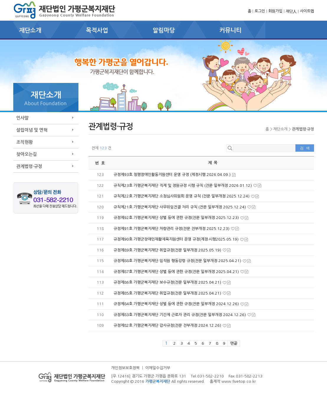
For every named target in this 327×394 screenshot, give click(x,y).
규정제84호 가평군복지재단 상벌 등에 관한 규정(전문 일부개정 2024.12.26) (177, 304)
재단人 (291, 11)
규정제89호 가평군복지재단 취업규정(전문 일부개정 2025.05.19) (168, 250)
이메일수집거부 (157, 368)
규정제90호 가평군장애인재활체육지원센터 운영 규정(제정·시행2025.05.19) (177, 239)
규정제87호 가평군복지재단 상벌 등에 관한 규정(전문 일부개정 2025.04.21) (177, 272)
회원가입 (275, 11)
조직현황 (24, 142)
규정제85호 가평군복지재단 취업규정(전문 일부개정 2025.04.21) (168, 293)
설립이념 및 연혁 (31, 130)
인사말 (22, 118)
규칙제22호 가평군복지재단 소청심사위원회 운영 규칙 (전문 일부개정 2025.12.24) (182, 196)
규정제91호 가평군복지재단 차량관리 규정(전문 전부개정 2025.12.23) (172, 228)
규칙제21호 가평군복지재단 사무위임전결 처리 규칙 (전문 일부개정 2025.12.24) (180, 207)
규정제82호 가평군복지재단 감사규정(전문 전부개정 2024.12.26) (168, 325)
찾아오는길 (26, 154)
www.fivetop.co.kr (238, 381)
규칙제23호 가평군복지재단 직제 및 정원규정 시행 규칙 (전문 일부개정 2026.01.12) (183, 185)
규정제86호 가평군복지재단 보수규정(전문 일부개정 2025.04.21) (168, 282)
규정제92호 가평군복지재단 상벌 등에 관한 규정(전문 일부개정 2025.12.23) (177, 218)
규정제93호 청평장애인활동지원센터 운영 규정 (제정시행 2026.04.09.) (173, 174)
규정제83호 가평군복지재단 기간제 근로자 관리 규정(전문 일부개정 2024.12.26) (180, 315)
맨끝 (233, 343)
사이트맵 (307, 11)
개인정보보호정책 (125, 368)
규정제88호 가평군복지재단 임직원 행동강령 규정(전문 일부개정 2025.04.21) (178, 261)
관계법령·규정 (29, 166)
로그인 (259, 11)
